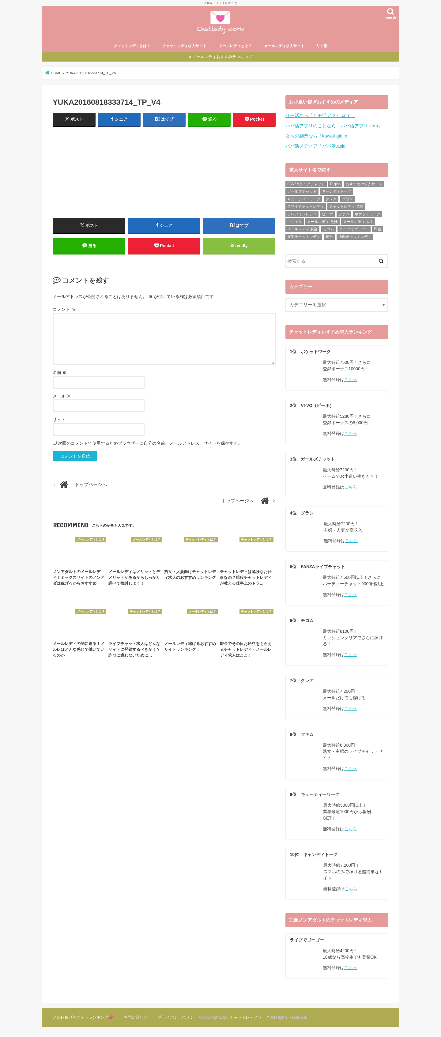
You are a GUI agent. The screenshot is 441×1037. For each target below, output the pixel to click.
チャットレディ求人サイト (184, 46)
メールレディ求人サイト (284, 46)
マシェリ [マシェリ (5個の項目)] (294, 222)
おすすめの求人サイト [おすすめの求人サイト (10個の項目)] (364, 184)
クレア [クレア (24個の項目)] (331, 199)
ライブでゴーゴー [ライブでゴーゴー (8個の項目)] (354, 229)
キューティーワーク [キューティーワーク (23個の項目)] (303, 199)
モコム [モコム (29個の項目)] (328, 229)
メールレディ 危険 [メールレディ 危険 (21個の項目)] (322, 222)
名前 (60, 372)
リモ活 (321, 46)
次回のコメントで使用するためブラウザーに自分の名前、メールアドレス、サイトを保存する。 (150, 443)
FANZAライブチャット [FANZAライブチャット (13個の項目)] (306, 184)
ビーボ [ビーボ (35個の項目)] (327, 214)
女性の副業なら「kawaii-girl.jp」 (318, 136)
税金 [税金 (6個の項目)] (329, 237)
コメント (64, 309)
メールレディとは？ (235, 46)
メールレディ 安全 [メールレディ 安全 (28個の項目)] (302, 229)
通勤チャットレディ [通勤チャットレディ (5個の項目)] (354, 237)
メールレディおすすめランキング (222, 57)
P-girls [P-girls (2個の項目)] (335, 184)
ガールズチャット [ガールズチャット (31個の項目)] (302, 191)
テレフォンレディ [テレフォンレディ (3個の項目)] (302, 214)
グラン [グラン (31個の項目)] (347, 199)
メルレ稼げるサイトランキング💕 (83, 1017)
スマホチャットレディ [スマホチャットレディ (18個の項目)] (305, 206)
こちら (350, 379)
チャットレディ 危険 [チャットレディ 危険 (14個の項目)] (346, 206)
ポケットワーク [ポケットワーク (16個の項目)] (367, 214)
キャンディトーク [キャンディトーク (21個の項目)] (336, 191)
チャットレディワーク (250, 1017)
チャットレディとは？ (132, 46)
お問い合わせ (136, 1017)
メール (62, 396)
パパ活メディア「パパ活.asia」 (317, 146)
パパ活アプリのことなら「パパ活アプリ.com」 (334, 125)
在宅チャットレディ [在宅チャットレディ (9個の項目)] (303, 237)
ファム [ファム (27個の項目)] (343, 214)
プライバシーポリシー (178, 1017)
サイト (59, 419)
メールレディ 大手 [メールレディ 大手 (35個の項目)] (358, 222)
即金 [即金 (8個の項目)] (377, 229)
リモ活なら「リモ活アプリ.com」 (320, 115)
